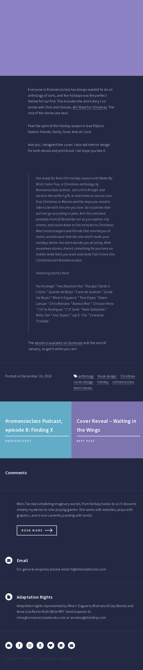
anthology (86, 376)
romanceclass (123, 382)
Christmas (127, 376)
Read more (32, 530)
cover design (84, 382)
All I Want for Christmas (90, 107)
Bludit (53, 658)
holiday (103, 382)
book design (107, 376)
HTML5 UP (66, 658)
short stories (83, 388)
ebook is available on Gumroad (58, 343)
